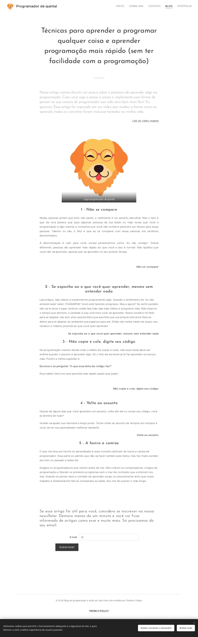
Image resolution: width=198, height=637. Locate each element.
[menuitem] (123, 6)
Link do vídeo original (145, 120)
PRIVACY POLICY (99, 610)
